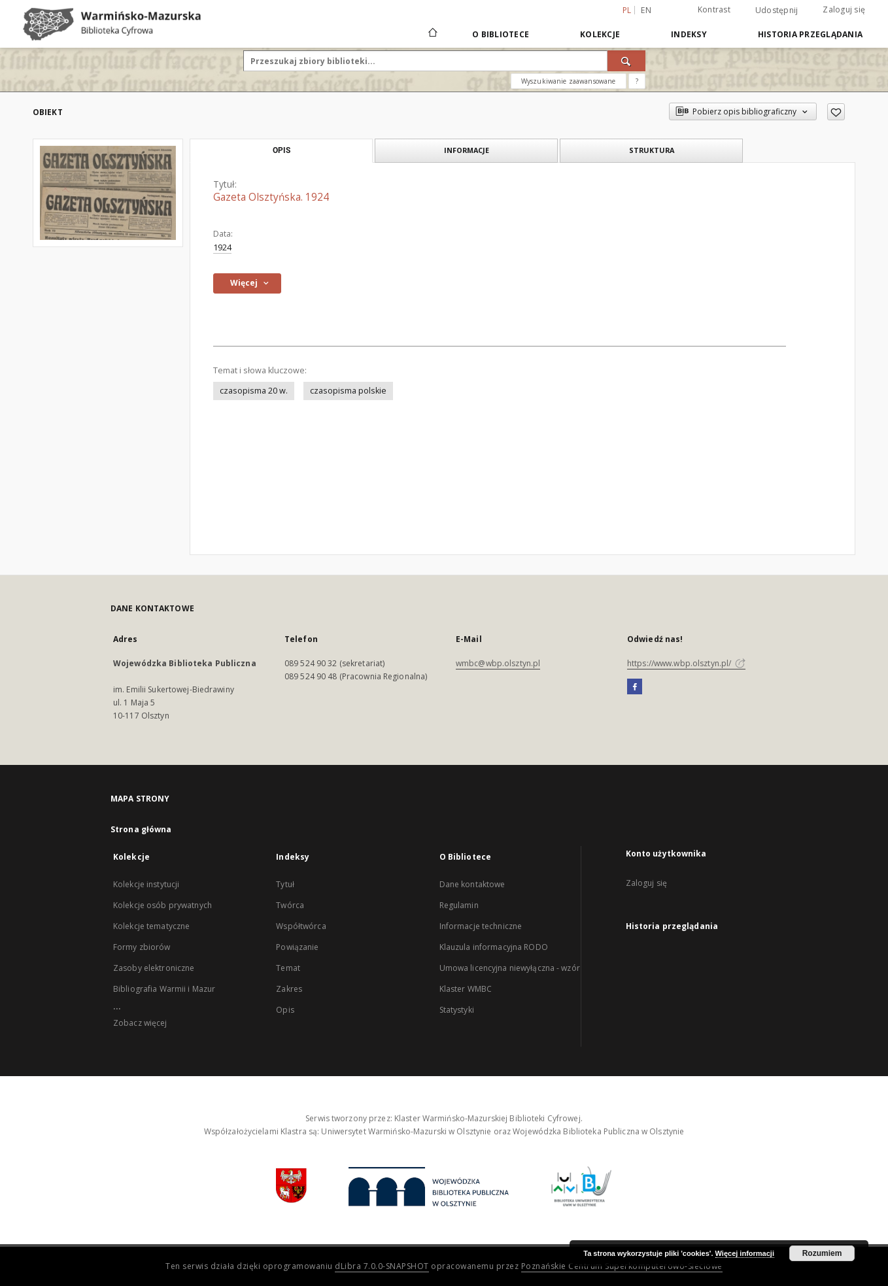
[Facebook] (634, 687)
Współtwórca (301, 926)
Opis (285, 1009)
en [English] (646, 10)
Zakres (289, 988)
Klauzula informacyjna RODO (493, 947)
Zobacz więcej (140, 1022)
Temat (288, 967)
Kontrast (714, 9)
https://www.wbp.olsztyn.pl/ (686, 663)
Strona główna (141, 829)
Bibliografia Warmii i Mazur (164, 988)
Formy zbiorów (142, 947)
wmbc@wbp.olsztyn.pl (498, 663)
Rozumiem (822, 1253)
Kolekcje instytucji (146, 884)
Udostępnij (776, 10)
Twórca (290, 905)
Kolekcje (600, 34)
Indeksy (689, 34)
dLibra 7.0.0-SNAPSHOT (382, 1266)
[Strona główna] (432, 34)
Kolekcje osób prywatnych (162, 905)
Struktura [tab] (651, 150)
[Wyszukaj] (626, 60)
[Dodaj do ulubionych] (836, 111)
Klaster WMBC (465, 988)
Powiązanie (297, 947)
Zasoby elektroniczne (153, 967)
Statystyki (456, 1009)
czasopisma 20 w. (254, 390)
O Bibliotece (500, 34)
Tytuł (285, 884)
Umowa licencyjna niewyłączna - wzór (509, 967)
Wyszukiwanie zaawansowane (568, 81)
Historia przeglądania (810, 34)
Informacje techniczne (480, 926)
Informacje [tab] (466, 150)
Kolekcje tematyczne (151, 926)
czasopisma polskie (348, 390)
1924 (222, 247)
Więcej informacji (744, 1253)
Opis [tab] (281, 150)
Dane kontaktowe (472, 884)
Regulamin (459, 905)
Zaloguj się (844, 9)
